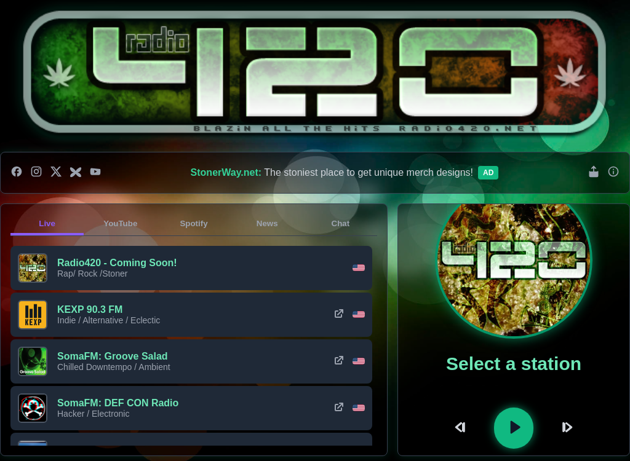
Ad (488, 172)
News (267, 223)
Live (47, 223)
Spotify (193, 223)
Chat (341, 223)
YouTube (120, 223)
